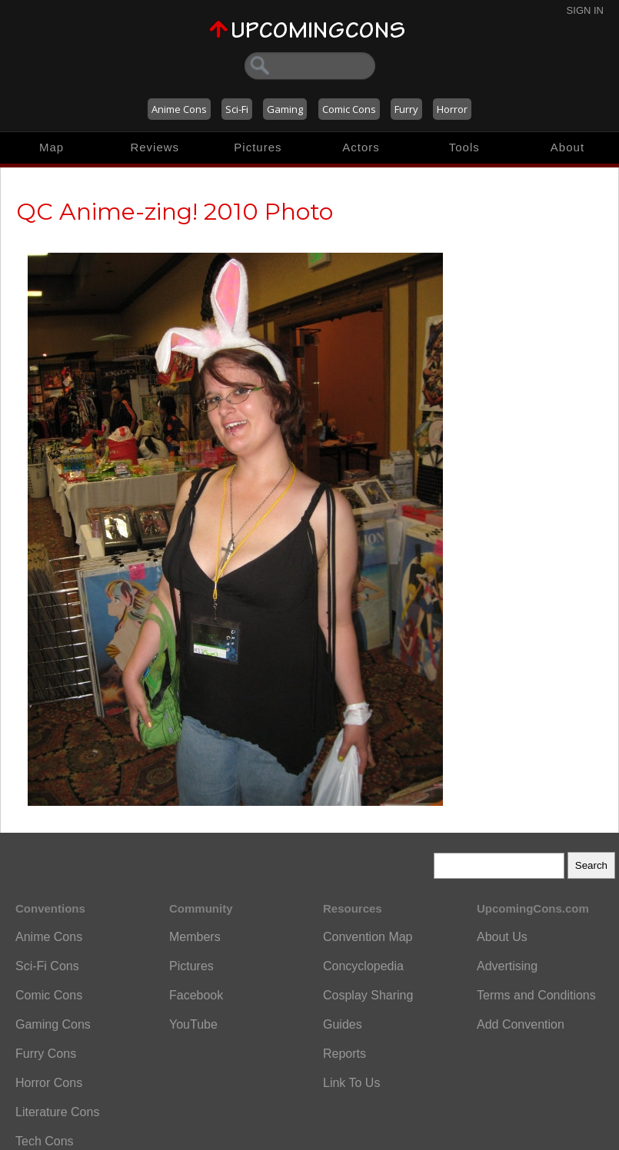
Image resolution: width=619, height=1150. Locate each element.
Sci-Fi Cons (47, 966)
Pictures (257, 147)
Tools (464, 147)
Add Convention (520, 1024)
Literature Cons (57, 1112)
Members (195, 936)
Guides (342, 1024)
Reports (344, 1053)
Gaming (285, 109)
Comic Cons (349, 109)
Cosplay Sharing (368, 995)
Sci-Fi (236, 109)
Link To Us (351, 1082)
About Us (502, 936)
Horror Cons (48, 1082)
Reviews (154, 147)
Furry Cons (45, 1053)
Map (51, 147)
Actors (361, 147)
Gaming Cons (53, 1024)
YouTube (193, 1024)
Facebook (196, 995)
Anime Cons (179, 109)
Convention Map (368, 936)
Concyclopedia (363, 966)
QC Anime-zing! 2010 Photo (174, 211)
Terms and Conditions (536, 995)
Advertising (507, 966)
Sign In (585, 10)
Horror (452, 109)
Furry (406, 109)
